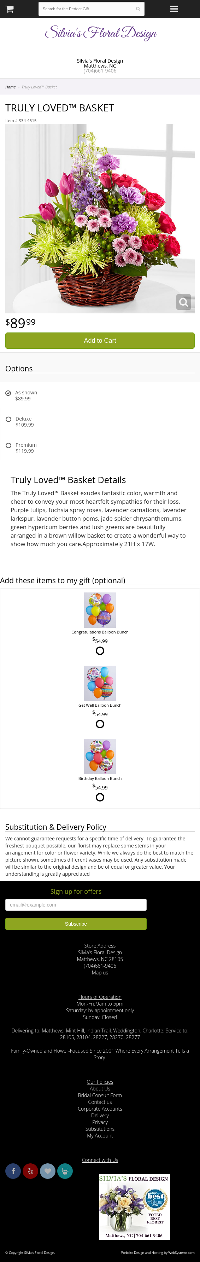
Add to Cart (100, 340)
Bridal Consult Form (100, 1095)
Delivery (100, 1115)
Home (10, 86)
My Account (100, 1135)
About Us (100, 1088)
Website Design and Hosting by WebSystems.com (158, 1252)
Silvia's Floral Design (100, 34)
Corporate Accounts (100, 1108)
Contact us (100, 1102)
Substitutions (100, 1128)
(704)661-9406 (100, 70)
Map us (100, 972)
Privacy (100, 1122)
